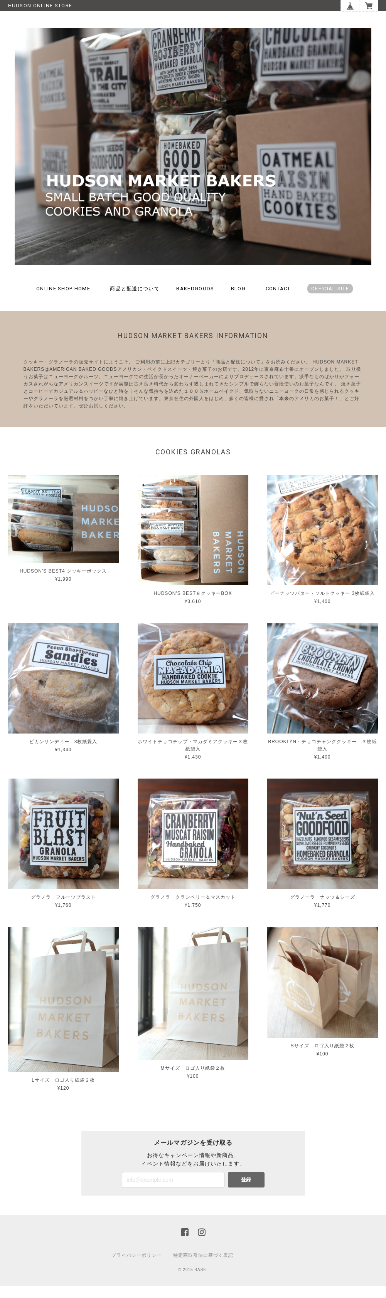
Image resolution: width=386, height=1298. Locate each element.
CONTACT (278, 300)
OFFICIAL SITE (330, 300)
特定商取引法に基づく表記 (203, 1267)
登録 (246, 1191)
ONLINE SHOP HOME (63, 300)
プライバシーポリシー (136, 1267)
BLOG (238, 300)
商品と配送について (135, 300)
